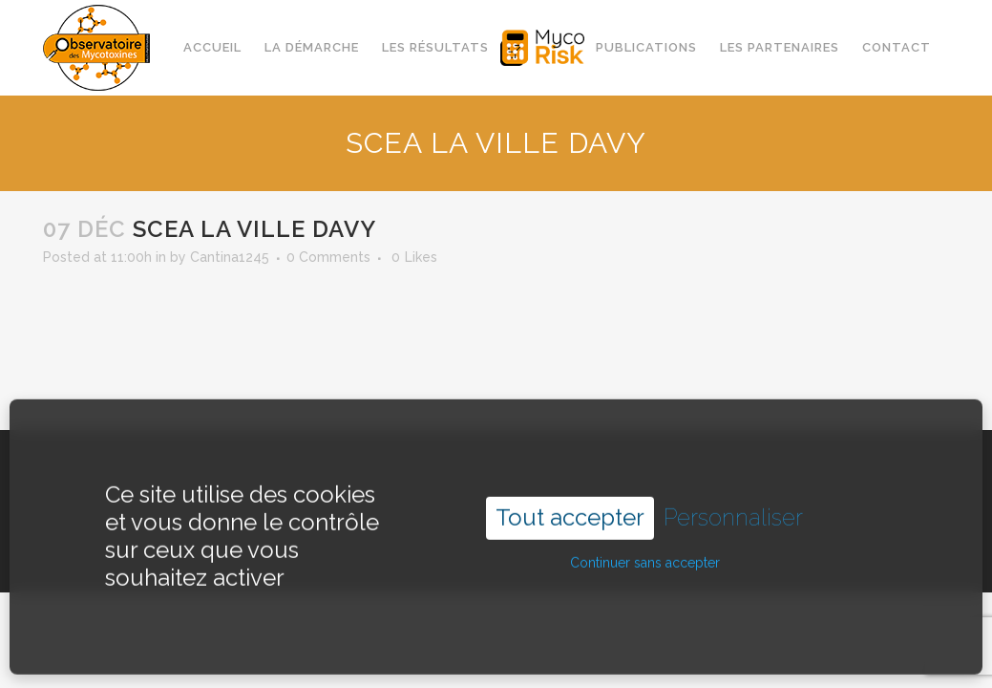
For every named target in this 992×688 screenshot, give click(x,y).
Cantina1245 (229, 257)
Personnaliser (733, 500)
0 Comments (328, 257)
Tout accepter (570, 500)
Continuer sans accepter (645, 545)
